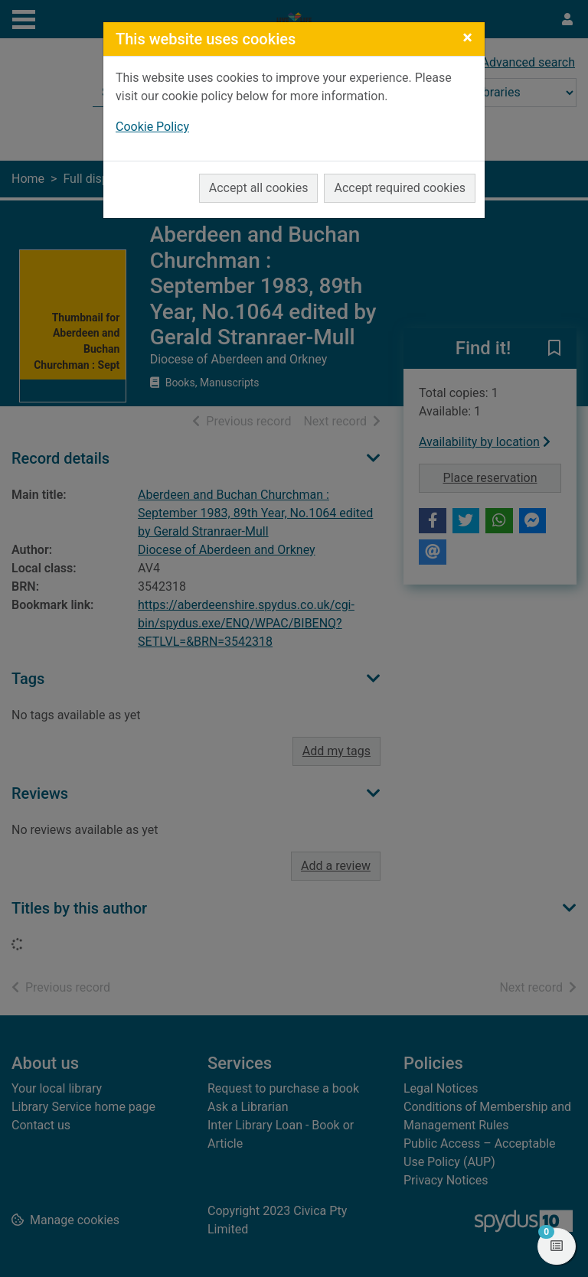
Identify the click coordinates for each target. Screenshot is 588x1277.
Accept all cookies (259, 188)
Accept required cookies (400, 188)
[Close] (467, 37)
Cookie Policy (152, 126)
